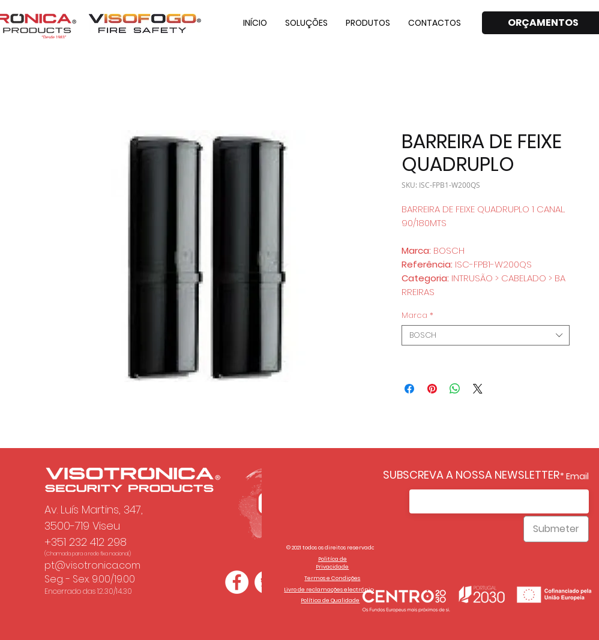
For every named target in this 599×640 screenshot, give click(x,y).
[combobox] (486, 335)
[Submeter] (556, 529)
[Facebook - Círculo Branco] (236, 582)
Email (577, 476)
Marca (417, 315)
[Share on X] (478, 388)
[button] (306, 23)
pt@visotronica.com (92, 565)
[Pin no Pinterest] (432, 388)
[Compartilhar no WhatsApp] (455, 388)
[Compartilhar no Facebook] (409, 388)
